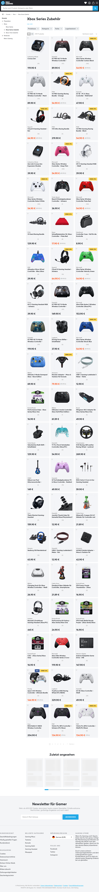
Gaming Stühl (30, 846)
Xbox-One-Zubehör (12, 32)
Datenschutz (58, 885)
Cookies (3, 854)
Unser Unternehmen (47, 885)
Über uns (3, 866)
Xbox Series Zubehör (23, 14)
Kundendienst (5, 843)
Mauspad (28, 852)
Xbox (14, 14)
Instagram (54, 855)
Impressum (4, 860)
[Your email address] (40, 817)
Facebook (53, 849)
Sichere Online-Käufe (7, 863)
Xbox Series (9, 27)
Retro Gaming (8, 38)
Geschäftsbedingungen (8, 837)
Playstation (7, 21)
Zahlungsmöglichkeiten (8, 872)
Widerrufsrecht (5, 869)
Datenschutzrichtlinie (7, 857)
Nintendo (7, 35)
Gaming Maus (30, 837)
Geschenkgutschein (7, 875)
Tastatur (28, 840)
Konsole (8, 14)
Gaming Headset (31, 849)
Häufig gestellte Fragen (8, 840)
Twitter (52, 852)
